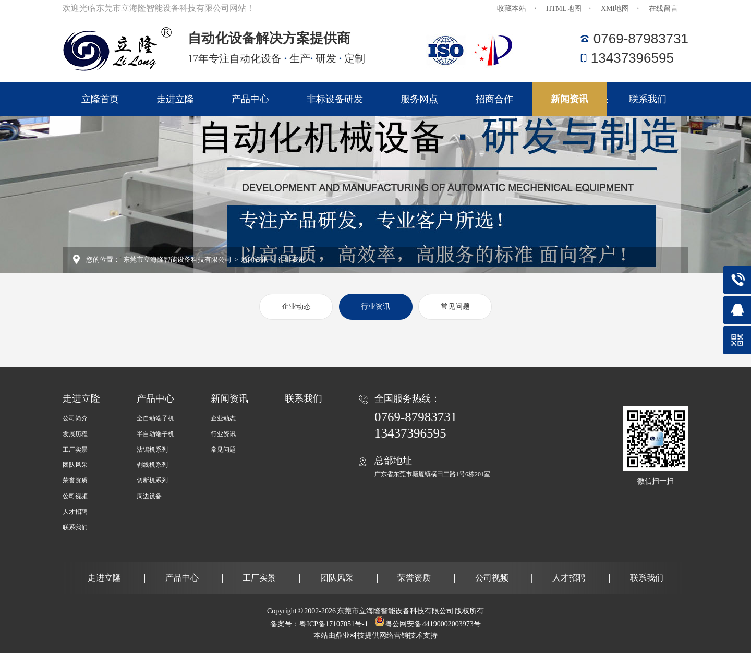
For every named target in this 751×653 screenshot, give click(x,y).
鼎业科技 (350, 635)
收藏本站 (511, 9)
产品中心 (250, 99)
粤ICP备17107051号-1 (333, 624)
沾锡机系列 (152, 449)
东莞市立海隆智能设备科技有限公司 (177, 259)
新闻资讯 (569, 99)
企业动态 (296, 306)
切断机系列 (152, 480)
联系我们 (648, 99)
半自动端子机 (155, 434)
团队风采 (75, 464)
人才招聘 (75, 511)
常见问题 (455, 306)
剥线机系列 (152, 464)
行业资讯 (291, 259)
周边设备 (149, 496)
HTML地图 (564, 9)
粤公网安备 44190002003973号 (433, 624)
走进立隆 (175, 99)
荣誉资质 (75, 480)
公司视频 (75, 496)
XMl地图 (615, 9)
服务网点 (419, 99)
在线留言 (663, 9)
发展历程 (75, 434)
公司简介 (75, 418)
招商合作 (494, 99)
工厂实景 (75, 449)
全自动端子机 (155, 418)
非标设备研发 (335, 99)
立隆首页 (100, 99)
